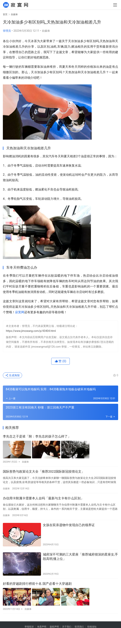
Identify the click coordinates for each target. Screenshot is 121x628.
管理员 (7, 30)
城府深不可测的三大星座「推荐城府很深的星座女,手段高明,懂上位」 (80, 556)
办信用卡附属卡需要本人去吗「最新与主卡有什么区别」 (43, 498)
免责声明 (41, 626)
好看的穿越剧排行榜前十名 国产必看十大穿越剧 (37, 583)
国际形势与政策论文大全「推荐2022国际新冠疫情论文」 (44, 471)
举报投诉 (29, 626)
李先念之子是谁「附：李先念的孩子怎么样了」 (37, 436)
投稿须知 (91, 626)
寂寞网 (19, 312)
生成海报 (12, 375)
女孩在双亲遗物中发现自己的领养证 (69, 525)
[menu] (115, 5)
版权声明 (54, 626)
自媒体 (46, 30)
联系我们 (79, 626)
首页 (5, 14)
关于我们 (66, 626)
